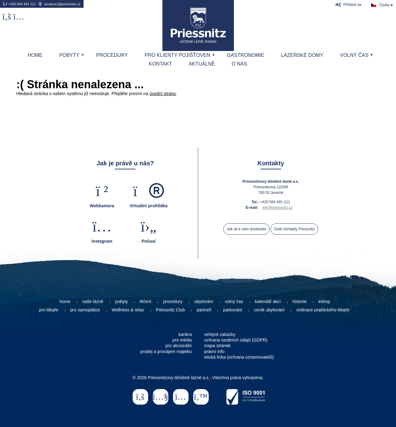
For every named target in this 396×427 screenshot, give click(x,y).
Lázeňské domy (302, 55)
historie (300, 301)
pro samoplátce (85, 309)
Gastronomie (245, 55)
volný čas (234, 301)
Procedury (112, 55)
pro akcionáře (179, 345)
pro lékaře (48, 309)
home (65, 301)
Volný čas (354, 55)
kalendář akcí (268, 301)
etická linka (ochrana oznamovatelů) (239, 357)
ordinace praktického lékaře (323, 309)
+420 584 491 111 (19, 4)
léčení (145, 301)
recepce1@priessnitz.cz (59, 4)
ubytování (203, 301)
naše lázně (92, 301)
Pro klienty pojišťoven (177, 55)
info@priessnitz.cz (277, 207)
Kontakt (160, 64)
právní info (214, 351)
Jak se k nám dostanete (246, 229)
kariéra (185, 334)
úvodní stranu (162, 93)
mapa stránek (217, 345)
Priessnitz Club (170, 309)
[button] (348, 4)
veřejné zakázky (219, 334)
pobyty (121, 301)
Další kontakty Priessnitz (294, 229)
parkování (232, 309)
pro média (182, 339)
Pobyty (69, 55)
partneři (204, 309)
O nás (239, 64)
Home (198, 25)
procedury (172, 301)
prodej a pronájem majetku (166, 351)
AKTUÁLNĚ (202, 64)
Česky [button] (384, 5)
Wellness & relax (128, 309)
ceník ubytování (269, 309)
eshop (324, 301)
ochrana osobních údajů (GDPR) (235, 339)
